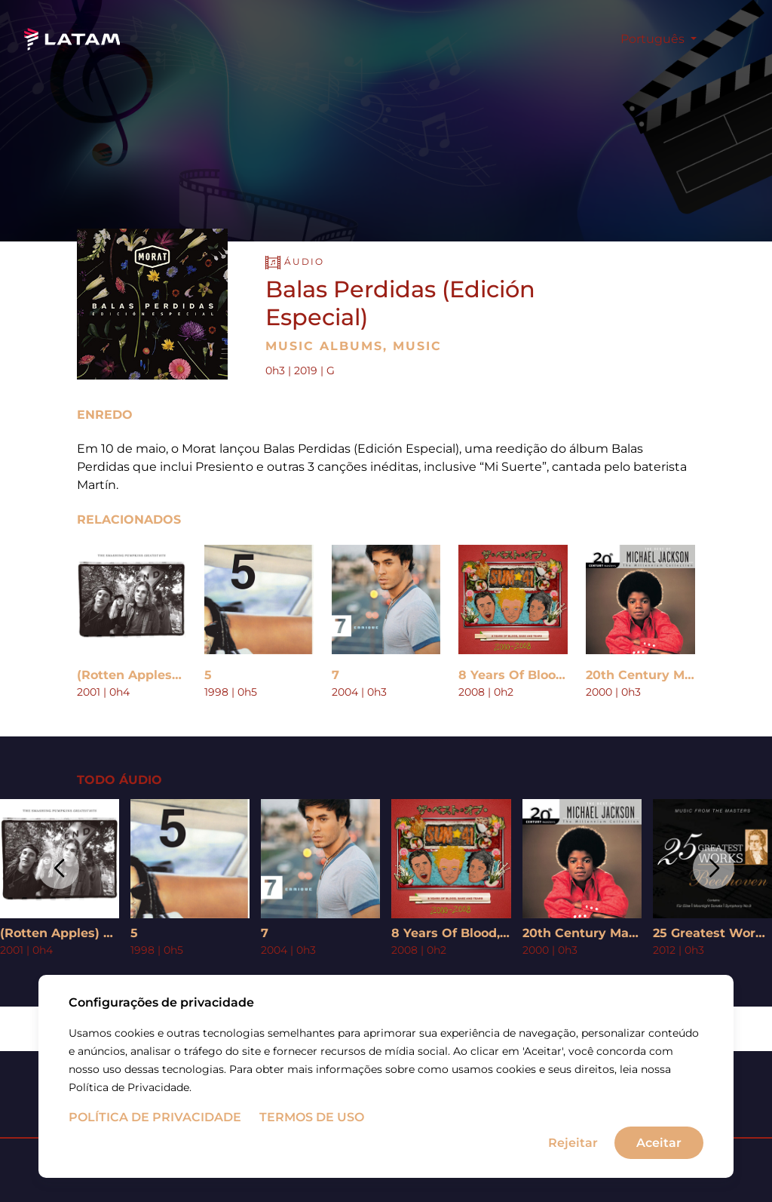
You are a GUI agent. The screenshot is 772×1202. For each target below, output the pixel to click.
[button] (58, 868)
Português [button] (654, 39)
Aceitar (659, 1143)
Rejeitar (573, 1143)
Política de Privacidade (155, 1118)
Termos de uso (311, 1118)
